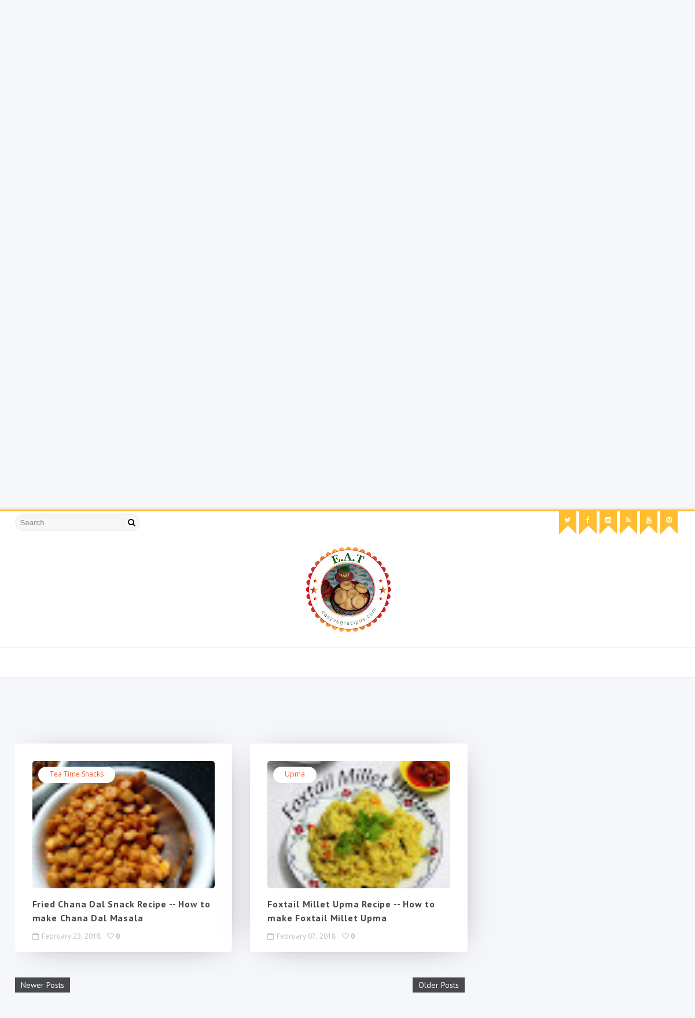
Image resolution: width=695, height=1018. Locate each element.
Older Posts (438, 985)
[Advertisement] (347, 81)
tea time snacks (77, 774)
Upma (295, 774)
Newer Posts (42, 985)
